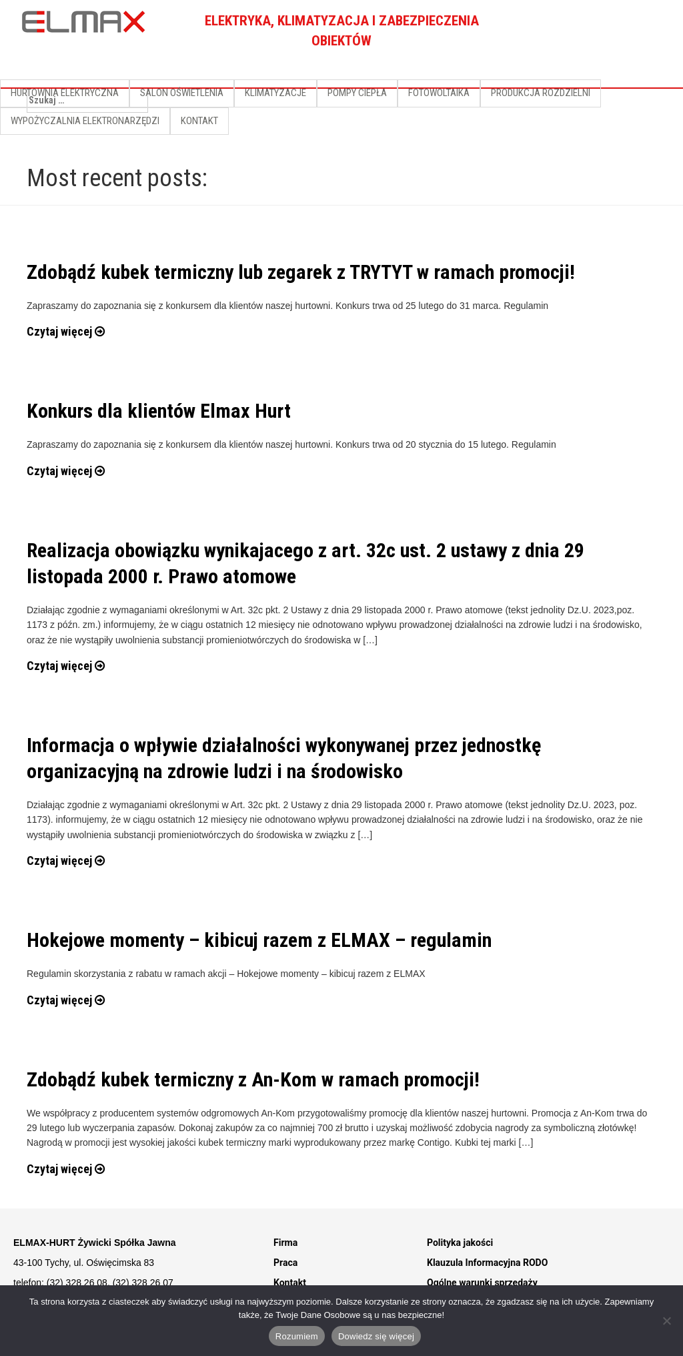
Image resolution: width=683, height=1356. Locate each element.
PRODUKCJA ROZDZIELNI (540, 93)
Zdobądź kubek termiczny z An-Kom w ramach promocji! (253, 1079)
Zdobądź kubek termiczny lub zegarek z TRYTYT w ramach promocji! (301, 272)
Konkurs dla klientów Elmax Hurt (159, 410)
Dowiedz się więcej (376, 1336)
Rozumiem (296, 1336)
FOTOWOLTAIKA (439, 93)
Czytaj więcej (66, 331)
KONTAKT (199, 121)
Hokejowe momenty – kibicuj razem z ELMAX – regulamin (259, 940)
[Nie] (666, 1320)
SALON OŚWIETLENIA (181, 93)
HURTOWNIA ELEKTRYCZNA (65, 93)
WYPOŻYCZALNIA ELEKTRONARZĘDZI (85, 121)
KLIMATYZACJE (275, 93)
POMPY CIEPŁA (357, 93)
